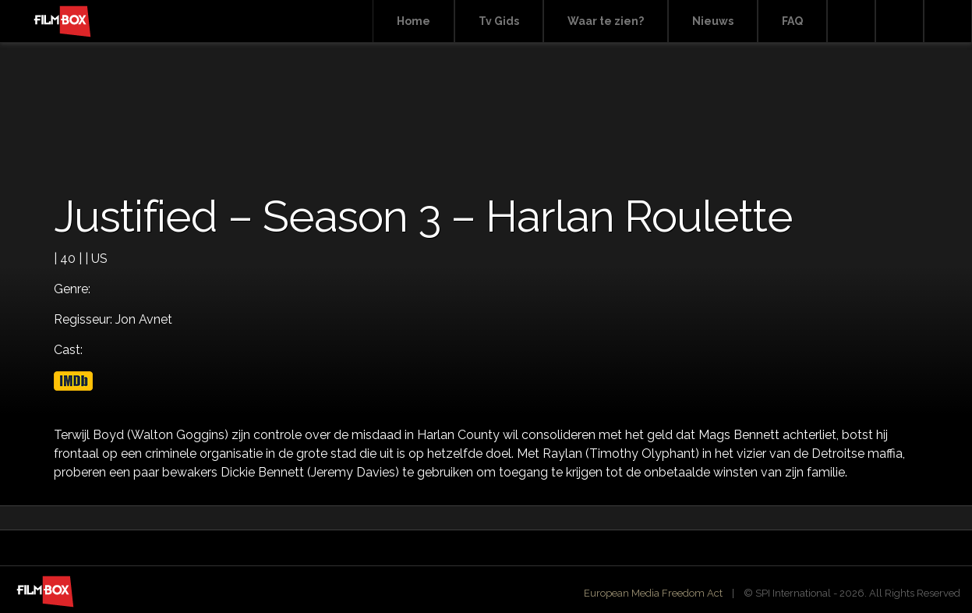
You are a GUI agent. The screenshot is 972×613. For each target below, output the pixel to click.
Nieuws (712, 21)
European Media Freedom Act (653, 593)
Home (413, 21)
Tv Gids (499, 21)
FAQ (792, 21)
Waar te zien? (605, 21)
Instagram (948, 21)
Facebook (899, 21)
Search (851, 21)
